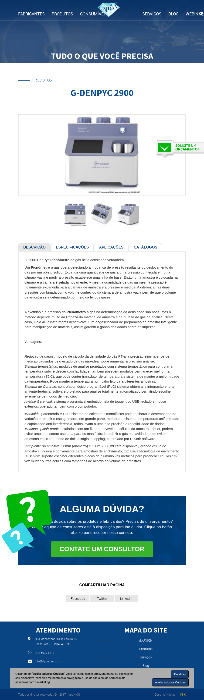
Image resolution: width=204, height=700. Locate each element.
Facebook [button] (78, 598)
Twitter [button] (102, 598)
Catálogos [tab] (145, 247)
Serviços (146, 657)
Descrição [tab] (34, 247)
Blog (146, 665)
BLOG (173, 14)
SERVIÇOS (151, 14)
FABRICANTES (31, 14)
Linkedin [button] (126, 598)
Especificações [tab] (72, 247)
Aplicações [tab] (111, 247)
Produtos (146, 649)
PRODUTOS (62, 14)
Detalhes (180, 674)
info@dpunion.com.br (48, 661)
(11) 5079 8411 (44, 652)
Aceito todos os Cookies (170, 682)
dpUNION (146, 640)
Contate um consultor (101, 549)
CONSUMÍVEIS (93, 14)
